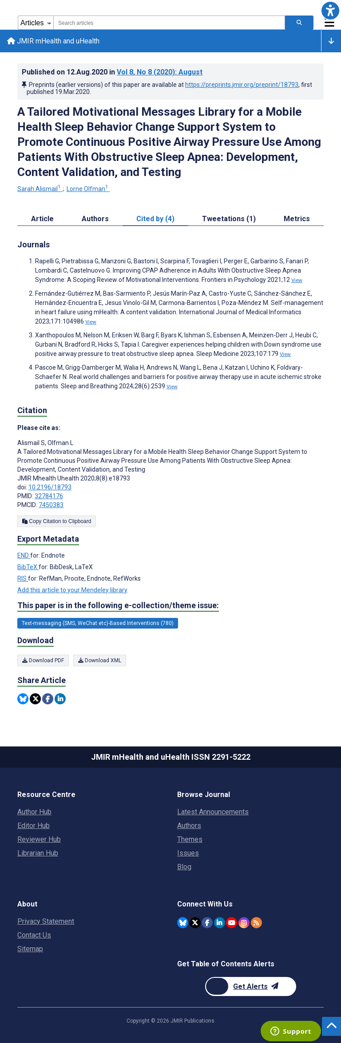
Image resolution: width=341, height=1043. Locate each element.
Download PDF (43, 660)
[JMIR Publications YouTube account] (231, 922)
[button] (330, 10)
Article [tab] (42, 219)
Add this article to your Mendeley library (72, 590)
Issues (188, 853)
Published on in (112, 72)
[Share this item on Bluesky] (22, 698)
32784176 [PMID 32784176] (49, 496)
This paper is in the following (118, 605)
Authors (189, 825)
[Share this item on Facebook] (47, 698)
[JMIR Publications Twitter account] (195, 922)
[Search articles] (299, 23)
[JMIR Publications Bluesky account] (182, 922)
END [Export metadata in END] (23, 555)
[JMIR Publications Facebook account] (207, 922)
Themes (189, 839)
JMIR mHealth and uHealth (53, 41)
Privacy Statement (45, 921)
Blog (184, 867)
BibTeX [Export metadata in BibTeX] (28, 566)
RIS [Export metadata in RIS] (22, 578)
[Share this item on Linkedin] (60, 698)
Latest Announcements (213, 812)
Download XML (99, 660)
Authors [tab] (95, 219)
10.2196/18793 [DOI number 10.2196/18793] (49, 487)
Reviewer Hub (39, 839)
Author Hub (34, 812)
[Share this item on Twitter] (35, 698)
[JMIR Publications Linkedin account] (219, 922)
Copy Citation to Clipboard (56, 521)
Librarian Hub (37, 853)
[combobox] (169, 23)
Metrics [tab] (297, 219)
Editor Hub (33, 825)
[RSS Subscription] (256, 922)
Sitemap (30, 949)
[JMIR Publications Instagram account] (244, 922)
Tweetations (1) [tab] (229, 219)
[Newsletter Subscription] (250, 986)
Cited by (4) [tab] (155, 219)
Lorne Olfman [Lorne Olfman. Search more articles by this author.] (88, 189)
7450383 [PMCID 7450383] (51, 504)
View (296, 280)
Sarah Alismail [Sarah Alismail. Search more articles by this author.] (39, 189)
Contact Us (34, 935)
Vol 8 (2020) (159, 72)
